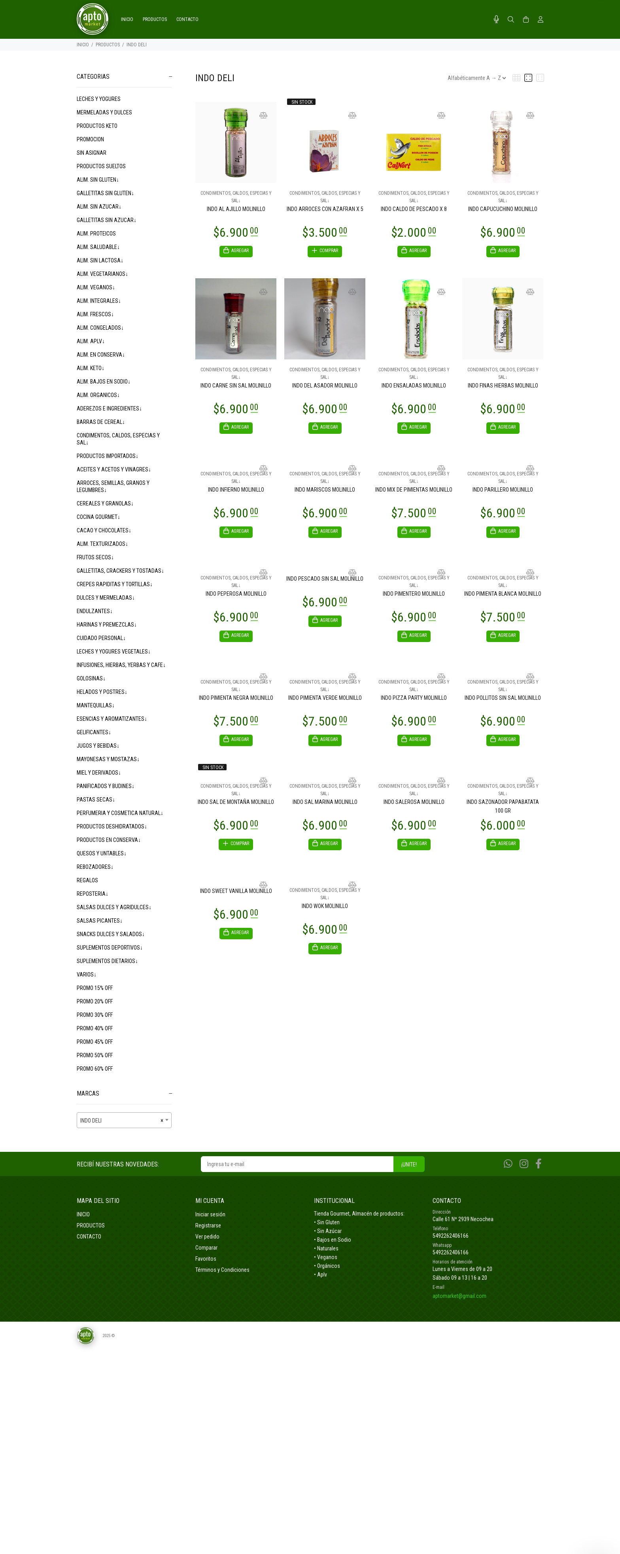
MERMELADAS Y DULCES (104, 112)
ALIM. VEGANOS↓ (96, 287)
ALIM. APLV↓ (91, 341)
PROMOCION (90, 139)
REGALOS (87, 880)
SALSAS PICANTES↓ (100, 921)
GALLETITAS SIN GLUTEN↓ (105, 193)
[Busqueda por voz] (496, 19)
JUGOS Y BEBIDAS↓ (98, 746)
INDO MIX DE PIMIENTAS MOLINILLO (413, 492)
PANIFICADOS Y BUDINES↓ (105, 786)
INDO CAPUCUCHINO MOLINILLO (502, 209)
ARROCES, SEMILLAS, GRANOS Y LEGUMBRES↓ (113, 486)
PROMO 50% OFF (95, 1055)
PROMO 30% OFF (95, 1015)
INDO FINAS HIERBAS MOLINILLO (503, 387)
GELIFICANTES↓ (94, 732)
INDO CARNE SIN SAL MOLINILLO (235, 387)
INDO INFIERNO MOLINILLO (236, 492)
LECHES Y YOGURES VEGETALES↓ (114, 651)
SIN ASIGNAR (91, 153)
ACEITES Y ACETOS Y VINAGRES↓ (114, 469)
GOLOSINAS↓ (91, 678)
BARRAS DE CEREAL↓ (101, 422)
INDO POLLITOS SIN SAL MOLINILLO (503, 702)
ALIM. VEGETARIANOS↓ (102, 274)
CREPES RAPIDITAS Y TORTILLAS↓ (115, 584)
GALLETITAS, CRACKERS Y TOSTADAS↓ (120, 571)
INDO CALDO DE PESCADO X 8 (414, 209)
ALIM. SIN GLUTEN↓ (98, 180)
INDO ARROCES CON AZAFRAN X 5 (325, 209)
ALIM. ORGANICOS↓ (98, 395)
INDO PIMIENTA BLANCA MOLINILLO (502, 597)
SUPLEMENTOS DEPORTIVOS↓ (110, 947)
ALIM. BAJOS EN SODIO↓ (103, 381)
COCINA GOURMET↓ (98, 517)
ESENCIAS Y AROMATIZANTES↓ (112, 719)
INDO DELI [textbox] (121, 1120)
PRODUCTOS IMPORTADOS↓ (107, 456)
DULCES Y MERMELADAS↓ (106, 598)
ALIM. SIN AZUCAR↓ (99, 206)
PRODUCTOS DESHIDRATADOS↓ (112, 826)
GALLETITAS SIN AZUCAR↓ (106, 220)
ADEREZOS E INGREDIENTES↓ (109, 408)
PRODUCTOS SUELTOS (101, 166)
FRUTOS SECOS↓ (95, 557)
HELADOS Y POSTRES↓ (102, 692)
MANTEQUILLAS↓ (96, 705)
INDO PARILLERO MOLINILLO (503, 492)
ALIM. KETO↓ (90, 368)
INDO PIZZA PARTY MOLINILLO (414, 702)
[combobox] (124, 1120)
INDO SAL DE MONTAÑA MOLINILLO (236, 808)
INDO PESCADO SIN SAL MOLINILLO (324, 582)
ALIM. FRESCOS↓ (95, 314)
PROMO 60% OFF (95, 1069)
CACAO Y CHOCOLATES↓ (104, 530)
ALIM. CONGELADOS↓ (100, 328)
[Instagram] (524, 1164)
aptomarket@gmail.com (459, 1296)
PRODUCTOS (108, 44)
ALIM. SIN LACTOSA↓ (100, 260)
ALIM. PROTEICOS (96, 233)
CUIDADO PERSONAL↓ (101, 638)
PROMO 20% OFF (95, 1001)
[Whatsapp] (508, 1164)
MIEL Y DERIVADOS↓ (99, 772)
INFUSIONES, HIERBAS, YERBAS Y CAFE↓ (121, 665)
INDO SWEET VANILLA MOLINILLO (236, 898)
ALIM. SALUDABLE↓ (98, 247)
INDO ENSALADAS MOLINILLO (414, 387)
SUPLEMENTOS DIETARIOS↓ (107, 961)
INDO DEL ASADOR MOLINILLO (324, 387)
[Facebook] (538, 1164)
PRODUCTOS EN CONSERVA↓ (109, 840)
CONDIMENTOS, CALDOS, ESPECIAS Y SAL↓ (118, 439)
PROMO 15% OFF (95, 988)
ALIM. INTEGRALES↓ (99, 301)
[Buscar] (511, 19)
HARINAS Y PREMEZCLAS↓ (107, 624)
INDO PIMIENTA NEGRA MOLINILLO (236, 702)
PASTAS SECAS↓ (96, 799)
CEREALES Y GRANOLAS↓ (105, 503)
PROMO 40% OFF (95, 1028)
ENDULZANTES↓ (95, 611)
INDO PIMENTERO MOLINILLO (414, 597)
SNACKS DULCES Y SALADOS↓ (111, 934)
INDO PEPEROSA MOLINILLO (236, 597)
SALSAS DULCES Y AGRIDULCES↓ (114, 907)
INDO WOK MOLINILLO (325, 913)
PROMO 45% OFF (95, 1042)
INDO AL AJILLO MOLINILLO (236, 209)
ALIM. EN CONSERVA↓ (101, 354)
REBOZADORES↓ (95, 867)
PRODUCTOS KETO (97, 126)
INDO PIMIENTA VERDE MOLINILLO (325, 702)
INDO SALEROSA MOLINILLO (414, 808)
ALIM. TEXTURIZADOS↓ (102, 544)
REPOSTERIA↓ (92, 894)
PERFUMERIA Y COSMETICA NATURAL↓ (120, 813)
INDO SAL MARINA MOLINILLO (325, 808)
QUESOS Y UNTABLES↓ (102, 853)
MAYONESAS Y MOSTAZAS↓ (108, 759)
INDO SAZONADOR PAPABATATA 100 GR (503, 812)
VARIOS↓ (86, 974)
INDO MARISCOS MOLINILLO (325, 492)
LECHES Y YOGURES (99, 99)
